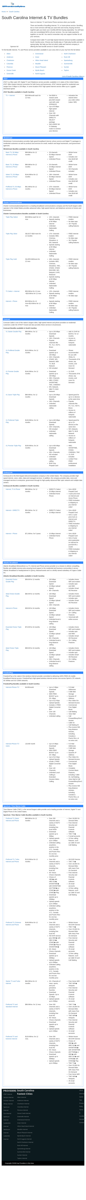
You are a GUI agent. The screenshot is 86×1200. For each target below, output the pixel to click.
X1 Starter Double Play (13, 331)
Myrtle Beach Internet (24, 1136)
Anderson (10, 57)
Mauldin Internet (22, 1129)
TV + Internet (10, 95)
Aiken (8, 54)
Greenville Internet (23, 1116)
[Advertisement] (14, 32)
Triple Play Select (12, 217)
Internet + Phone (11, 301)
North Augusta (40, 74)
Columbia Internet (22, 1107)
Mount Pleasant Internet (24, 1133)
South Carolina (14, 12)
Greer (37, 57)
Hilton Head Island (41, 60)
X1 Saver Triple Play (13, 395)
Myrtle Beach (39, 70)
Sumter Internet (22, 1155)
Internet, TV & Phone (13, 489)
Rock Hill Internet (22, 1145)
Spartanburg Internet (23, 1149)
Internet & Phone (11, 608)
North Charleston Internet (25, 1142)
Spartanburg (68, 60)
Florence (10, 67)
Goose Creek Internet (23, 1113)
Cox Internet (7, 1113)
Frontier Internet (9, 1101)
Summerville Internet (23, 1152)
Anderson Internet (23, 1100)
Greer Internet (21, 1123)
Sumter (66, 67)
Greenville (10, 74)
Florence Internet (22, 1110)
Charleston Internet (23, 1104)
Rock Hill (67, 57)
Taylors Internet (22, 1158)
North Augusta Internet (24, 1139)
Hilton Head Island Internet (25, 1126)
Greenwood (39, 54)
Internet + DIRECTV (13, 510)
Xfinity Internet (8, 1104)
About (81, 1090)
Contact (81, 1122)
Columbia (10, 64)
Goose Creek (11, 70)
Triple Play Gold (11, 259)
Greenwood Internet (23, 1120)
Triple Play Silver (11, 234)
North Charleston (70, 54)
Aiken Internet (21, 1097)
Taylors (66, 70)
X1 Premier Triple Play (13, 446)
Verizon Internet (8, 1097)
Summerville (68, 64)
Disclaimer (82, 1119)
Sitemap (81, 1094)
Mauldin (38, 64)
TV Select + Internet (12, 291)
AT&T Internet (8, 1094)
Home (4, 12)
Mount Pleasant (40, 67)
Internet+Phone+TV (12, 687)
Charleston (10, 60)
